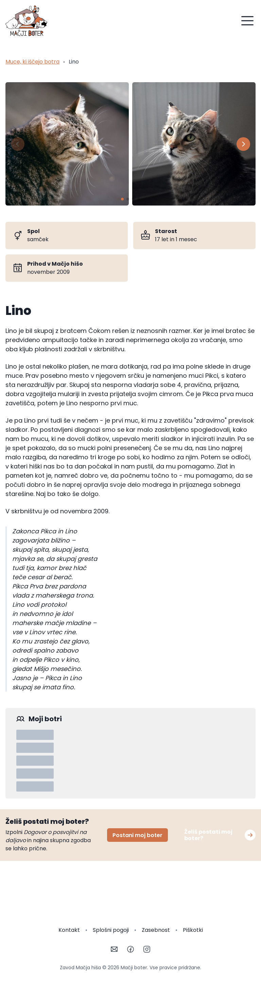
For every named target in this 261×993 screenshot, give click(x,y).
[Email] (114, 949)
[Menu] (247, 21)
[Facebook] (130, 949)
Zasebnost (156, 930)
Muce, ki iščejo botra (32, 62)
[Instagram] (147, 949)
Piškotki (193, 930)
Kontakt (69, 930)
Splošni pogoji (111, 930)
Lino (74, 62)
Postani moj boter (137, 835)
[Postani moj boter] (250, 835)
